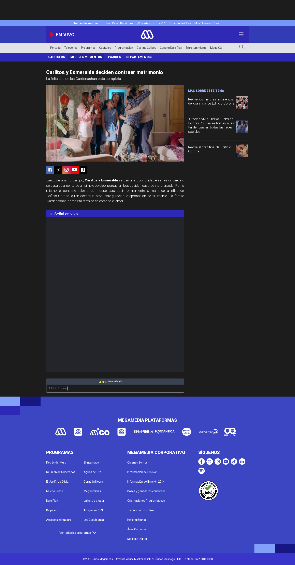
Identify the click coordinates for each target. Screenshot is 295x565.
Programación (124, 47)
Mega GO (216, 47)
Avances (114, 57)
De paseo (52, 510)
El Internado (91, 462)
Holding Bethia (136, 519)
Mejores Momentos (86, 57)
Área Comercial (137, 529)
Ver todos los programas (77, 532)
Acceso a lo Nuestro (59, 519)
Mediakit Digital (137, 538)
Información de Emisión (142, 472)
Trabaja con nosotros (140, 510)
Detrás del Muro (56, 462)
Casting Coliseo (146, 47)
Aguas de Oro (92, 472)
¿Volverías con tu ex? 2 (151, 23)
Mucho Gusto (54, 491)
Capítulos (105, 47)
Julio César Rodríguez (119, 23)
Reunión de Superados (60, 472)
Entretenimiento (196, 47)
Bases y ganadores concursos (146, 491)
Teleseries (70, 47)
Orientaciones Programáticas (146, 500)
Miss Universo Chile (206, 23)
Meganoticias (92, 491)
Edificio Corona (57, 388)
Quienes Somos (137, 462)
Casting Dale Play (171, 47)
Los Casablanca (94, 519)
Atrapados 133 (93, 510)
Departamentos (139, 57)
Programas (88, 47)
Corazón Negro (93, 481)
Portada (55, 47)
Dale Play (52, 500)
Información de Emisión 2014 (146, 481)
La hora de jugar (94, 500)
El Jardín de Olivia (180, 23)
